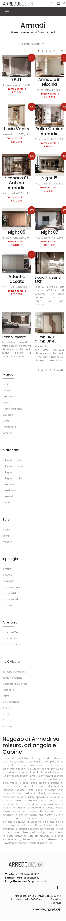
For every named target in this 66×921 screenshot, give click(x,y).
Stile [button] (6, 519)
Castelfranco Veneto (15, 683)
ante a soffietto (12, 632)
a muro (7, 569)
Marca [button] (8, 374)
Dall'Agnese (9, 396)
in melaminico (11, 490)
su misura (8, 605)
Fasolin (6, 402)
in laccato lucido (12, 460)
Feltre (6, 696)
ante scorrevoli (11, 644)
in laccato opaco (13, 466)
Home (14, 32)
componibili (9, 593)
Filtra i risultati (33, 44)
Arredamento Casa (32, 32)
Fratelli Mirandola (12, 408)
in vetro (7, 502)
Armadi (50, 32)
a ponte (7, 575)
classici (7, 529)
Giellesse (8, 414)
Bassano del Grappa (14, 671)
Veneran (8, 433)
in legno (7, 472)
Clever (6, 390)
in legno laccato (12, 478)
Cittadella (8, 690)
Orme (6, 421)
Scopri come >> (37, 881)
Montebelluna (11, 702)
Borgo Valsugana (12, 677)
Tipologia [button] (10, 558)
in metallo (8, 496)
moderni (8, 541)
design (6, 535)
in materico (9, 484)
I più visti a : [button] (12, 661)
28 (61, 51)
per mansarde (11, 599)
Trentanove (9, 427)
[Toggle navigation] (7, 11)
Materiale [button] (11, 450)
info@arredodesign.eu (26, 877)
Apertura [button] (10, 622)
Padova (7, 708)
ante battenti (10, 638)
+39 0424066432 (28, 874)
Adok (5, 384)
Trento (6, 714)
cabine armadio (12, 587)
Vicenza (7, 726)
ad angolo (8, 581)
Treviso (7, 720)
